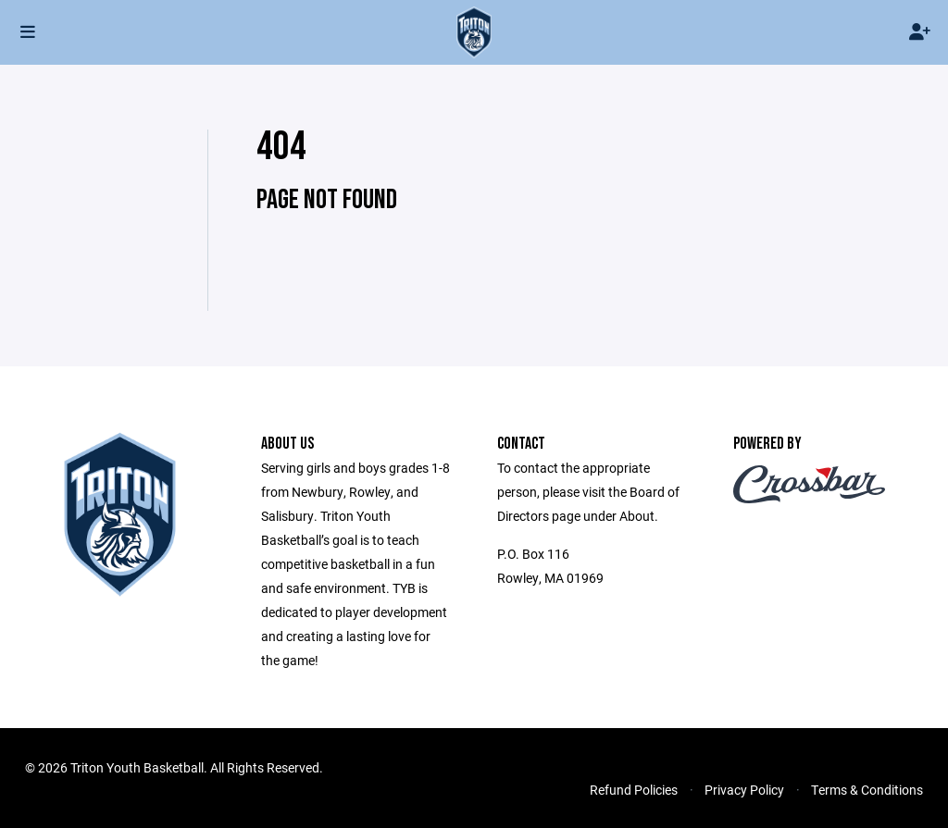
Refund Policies (634, 789)
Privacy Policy (744, 789)
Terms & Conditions (867, 789)
